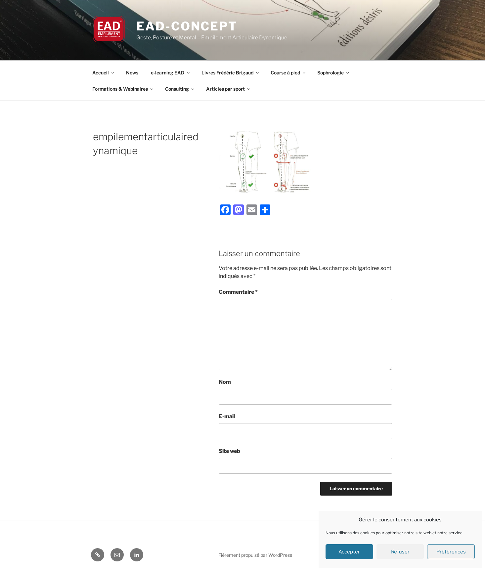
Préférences (451, 552)
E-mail (227, 416)
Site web (229, 451)
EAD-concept (187, 26)
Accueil (103, 72)
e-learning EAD (171, 72)
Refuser (400, 552)
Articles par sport (228, 89)
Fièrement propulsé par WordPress (255, 555)
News (132, 72)
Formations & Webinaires (123, 89)
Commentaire (238, 292)
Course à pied (288, 72)
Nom (225, 382)
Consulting (180, 89)
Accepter (349, 552)
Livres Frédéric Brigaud (230, 72)
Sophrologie (333, 72)
